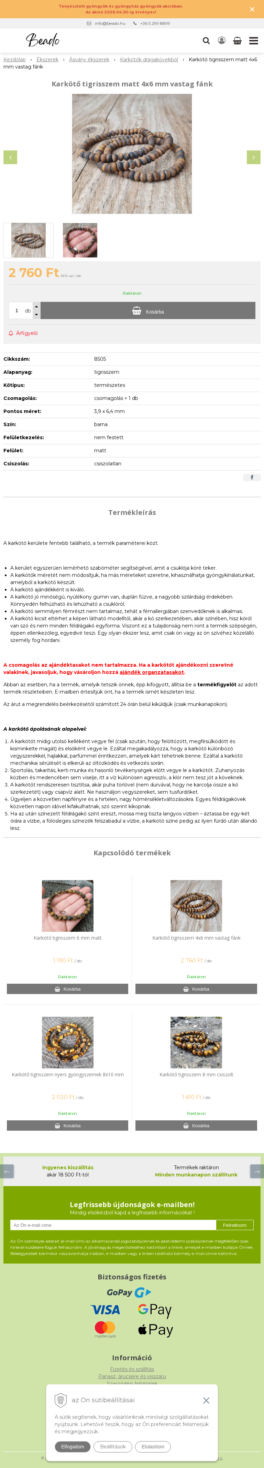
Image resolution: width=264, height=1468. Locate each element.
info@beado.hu (110, 23)
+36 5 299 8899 (155, 23)
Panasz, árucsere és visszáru (132, 1376)
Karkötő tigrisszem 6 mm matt (68, 937)
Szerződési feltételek (132, 1384)
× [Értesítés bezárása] (252, 9)
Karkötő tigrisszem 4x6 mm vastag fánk (196, 937)
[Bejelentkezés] (222, 40)
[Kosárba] (148, 310)
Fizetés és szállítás (132, 1369)
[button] (206, 40)
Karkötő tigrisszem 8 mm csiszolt (196, 1074)
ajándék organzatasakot (152, 672)
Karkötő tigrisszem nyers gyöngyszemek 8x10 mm (68, 1074)
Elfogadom (72, 1446)
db (28, 311)
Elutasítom (153, 1446)
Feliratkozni (234, 1225)
